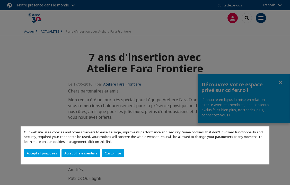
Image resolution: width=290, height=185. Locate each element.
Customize (113, 153)
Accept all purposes (42, 153)
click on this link (100, 141)
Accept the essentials (80, 153)
